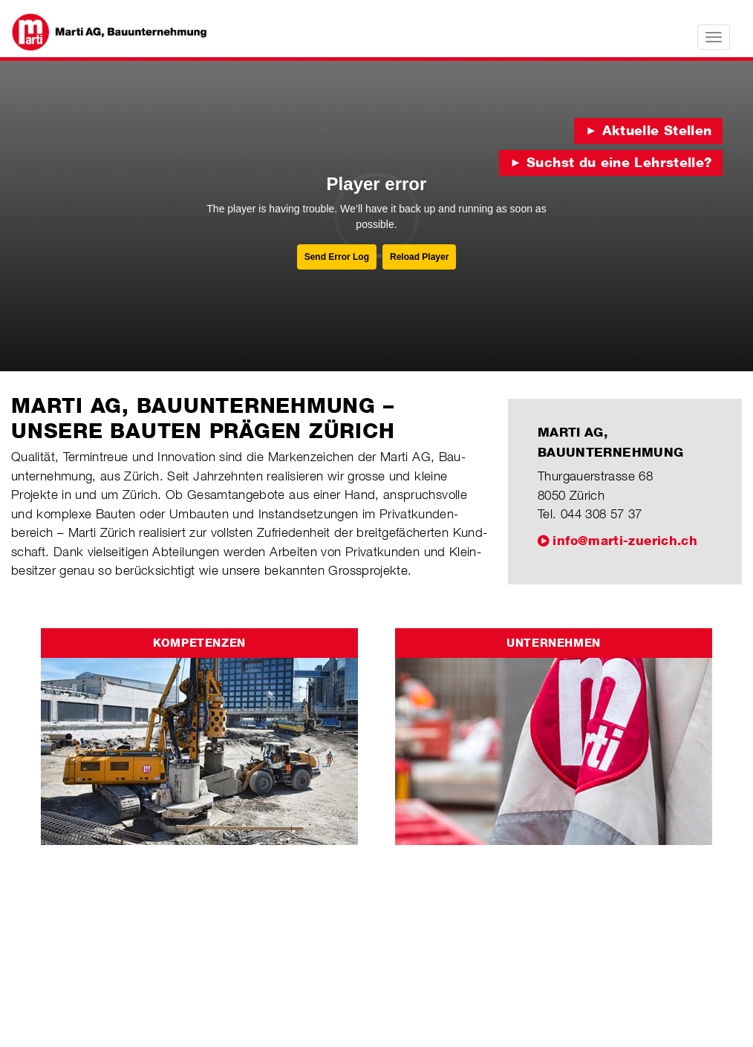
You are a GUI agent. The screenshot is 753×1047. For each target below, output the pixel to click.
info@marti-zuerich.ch (624, 540)
